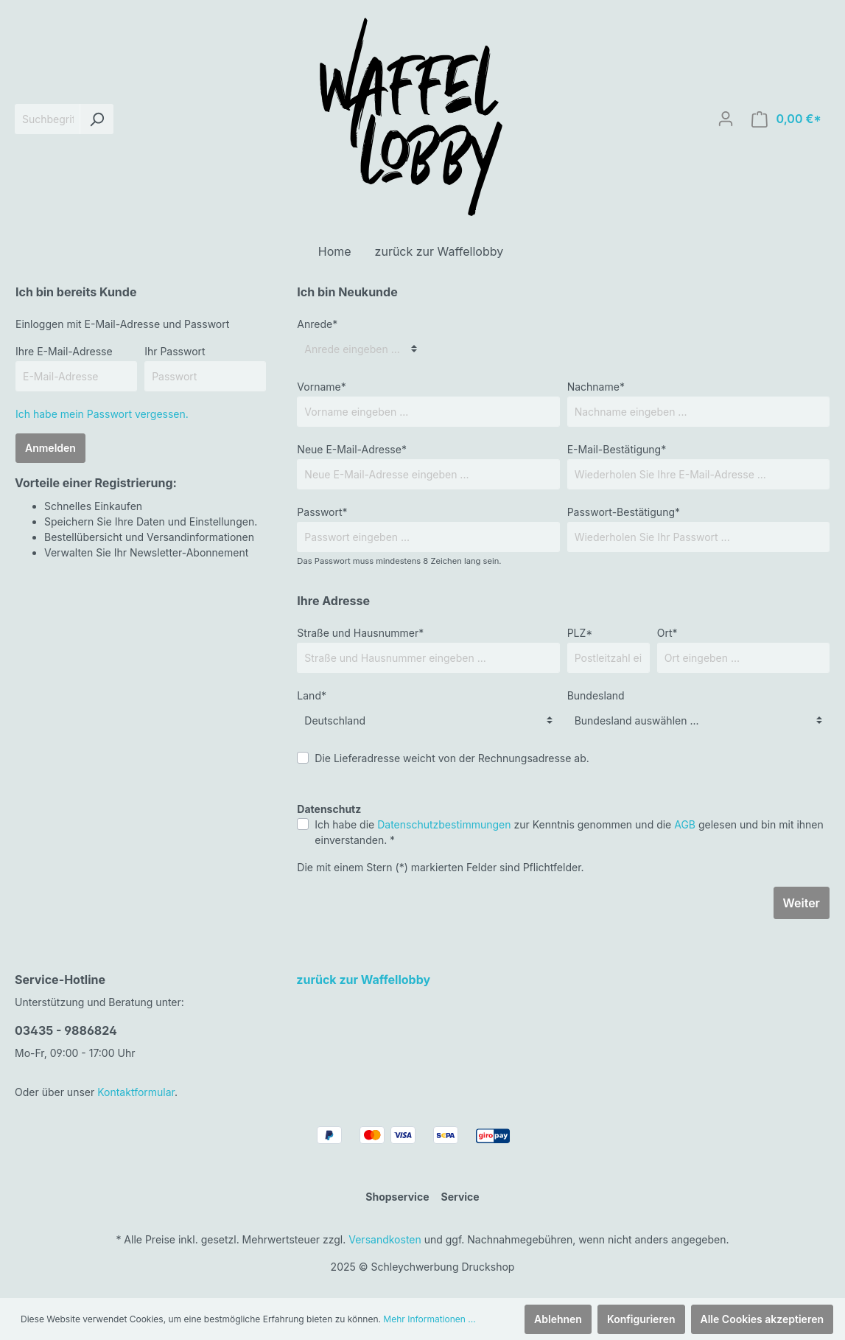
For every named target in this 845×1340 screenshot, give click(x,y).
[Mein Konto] (726, 119)
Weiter (801, 903)
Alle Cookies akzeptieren (762, 1319)
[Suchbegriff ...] (47, 119)
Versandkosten (384, 1239)
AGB (684, 824)
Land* (311, 695)
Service (460, 1196)
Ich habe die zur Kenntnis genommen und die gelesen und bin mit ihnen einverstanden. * (569, 832)
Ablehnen (558, 1319)
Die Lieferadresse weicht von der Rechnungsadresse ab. (452, 758)
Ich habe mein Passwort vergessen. (102, 414)
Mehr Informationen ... (429, 1319)
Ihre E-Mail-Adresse (64, 351)
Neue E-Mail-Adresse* (352, 449)
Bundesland (596, 695)
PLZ (580, 633)
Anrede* (317, 324)
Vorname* (321, 386)
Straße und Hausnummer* (360, 633)
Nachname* (596, 386)
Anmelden (50, 448)
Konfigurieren (641, 1319)
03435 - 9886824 (66, 1030)
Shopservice (397, 1196)
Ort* (667, 633)
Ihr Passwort (175, 351)
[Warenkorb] (786, 119)
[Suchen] (96, 119)
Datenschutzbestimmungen (444, 824)
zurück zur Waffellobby (363, 979)
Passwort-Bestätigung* (623, 512)
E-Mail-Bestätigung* (617, 449)
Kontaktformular (136, 1092)
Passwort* (322, 512)
